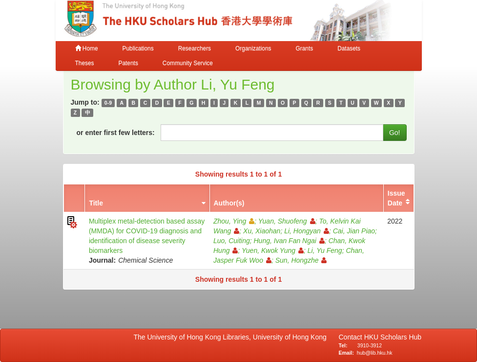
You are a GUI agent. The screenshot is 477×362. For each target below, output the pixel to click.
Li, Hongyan (306, 231)
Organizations (253, 48)
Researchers (194, 48)
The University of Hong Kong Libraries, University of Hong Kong (232, 337)
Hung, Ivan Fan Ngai (289, 241)
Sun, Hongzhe (301, 260)
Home (86, 48)
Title (96, 203)
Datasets (348, 48)
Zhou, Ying (233, 221)
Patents (128, 63)
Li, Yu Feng (325, 250)
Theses (84, 63)
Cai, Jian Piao (354, 231)
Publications (138, 48)
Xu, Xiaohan (261, 231)
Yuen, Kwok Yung (273, 250)
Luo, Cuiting (231, 241)
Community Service (188, 63)
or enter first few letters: (116, 132)
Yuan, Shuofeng (286, 221)
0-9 (108, 103)
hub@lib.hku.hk (375, 353)
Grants (304, 48)
